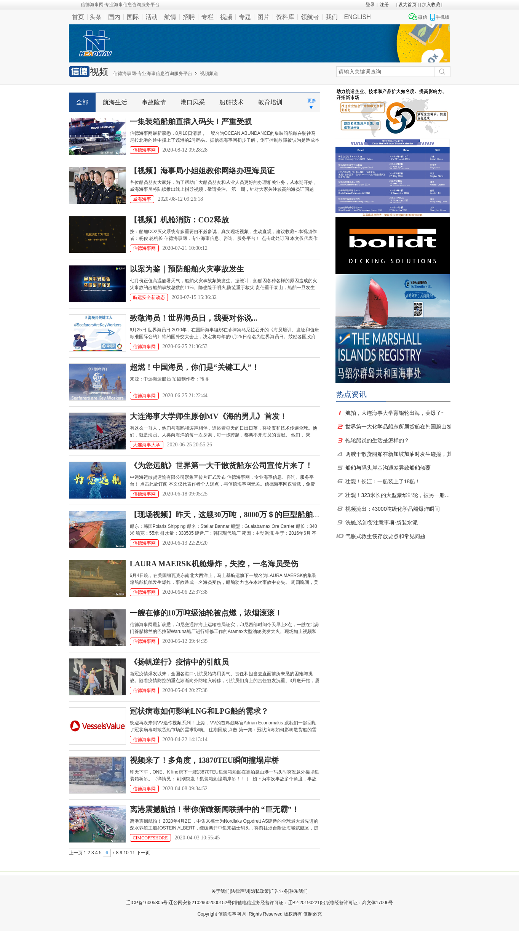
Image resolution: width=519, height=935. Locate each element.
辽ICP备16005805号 (147, 902)
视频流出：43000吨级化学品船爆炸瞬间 (392, 509)
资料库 (285, 17)
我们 (332, 17)
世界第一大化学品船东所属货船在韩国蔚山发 (398, 427)
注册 (384, 4)
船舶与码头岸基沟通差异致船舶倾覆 (388, 468)
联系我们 (298, 891)
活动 (151, 17)
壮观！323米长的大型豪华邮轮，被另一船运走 (398, 495)
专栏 (207, 17)
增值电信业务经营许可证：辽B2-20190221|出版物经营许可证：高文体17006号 (313, 902)
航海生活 (115, 102)
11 (132, 852)
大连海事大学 (146, 445)
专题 (245, 17)
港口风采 (192, 102)
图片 (263, 17)
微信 (422, 17)
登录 (370, 4)
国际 (133, 17)
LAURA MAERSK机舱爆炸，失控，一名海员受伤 (214, 563)
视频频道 (209, 73)
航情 (170, 17)
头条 (95, 17)
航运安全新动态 (149, 297)
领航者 (310, 17)
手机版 (442, 17)
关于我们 (220, 891)
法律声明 (240, 891)
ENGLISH (357, 17)
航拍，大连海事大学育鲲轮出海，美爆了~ (394, 413)
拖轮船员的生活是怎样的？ (377, 440)
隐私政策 (260, 891)
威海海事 (142, 199)
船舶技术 (231, 102)
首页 (78, 17)
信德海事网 (144, 150)
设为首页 (407, 4)
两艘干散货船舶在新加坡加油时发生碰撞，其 (398, 454)
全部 (82, 102)
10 (125, 852)
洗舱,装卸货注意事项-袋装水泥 (381, 522)
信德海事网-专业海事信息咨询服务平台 (152, 73)
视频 (226, 17)
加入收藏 (431, 4)
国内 (114, 17)
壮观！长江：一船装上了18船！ (383, 481)
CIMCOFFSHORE (150, 838)
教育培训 (270, 102)
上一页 (76, 852)
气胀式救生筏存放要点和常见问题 (385, 536)
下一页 (143, 852)
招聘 (189, 17)
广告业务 (279, 891)
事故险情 (154, 102)
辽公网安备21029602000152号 (200, 902)
